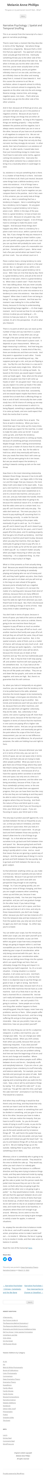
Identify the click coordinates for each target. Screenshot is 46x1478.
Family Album (8, 1388)
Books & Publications (10, 1370)
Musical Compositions (11, 1397)
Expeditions (7, 1385)
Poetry (5, 1414)
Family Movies (8, 1391)
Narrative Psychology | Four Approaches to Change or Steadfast (33, 1289)
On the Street (8, 1341)
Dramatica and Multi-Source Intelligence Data (19, 1329)
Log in (5, 1435)
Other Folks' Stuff (9, 1409)
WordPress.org (8, 1444)
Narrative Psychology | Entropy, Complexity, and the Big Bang (12, 1289)
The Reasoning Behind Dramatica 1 (15, 1326)
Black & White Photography (13, 1367)
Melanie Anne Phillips (23, 5)
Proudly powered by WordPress (13, 1473)
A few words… (8, 1317)
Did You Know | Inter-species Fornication (18, 1332)
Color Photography (10, 1373)
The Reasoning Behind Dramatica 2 (15, 1323)
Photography (8, 1411)
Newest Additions (9, 1403)
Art (4, 1364)
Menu (23, 16)
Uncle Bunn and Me (10, 1335)
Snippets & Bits (8, 1417)
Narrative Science (9, 1270)
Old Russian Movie (9, 1344)
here (30, 1248)
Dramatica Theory (9, 1382)
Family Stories (8, 1394)
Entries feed (7, 1438)
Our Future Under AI (10, 1320)
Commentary (8, 1376)
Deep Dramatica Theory (29, 1267)
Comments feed (9, 1441)
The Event (6, 1420)
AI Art (5, 1361)
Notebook (6, 1406)
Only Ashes (7, 1338)
